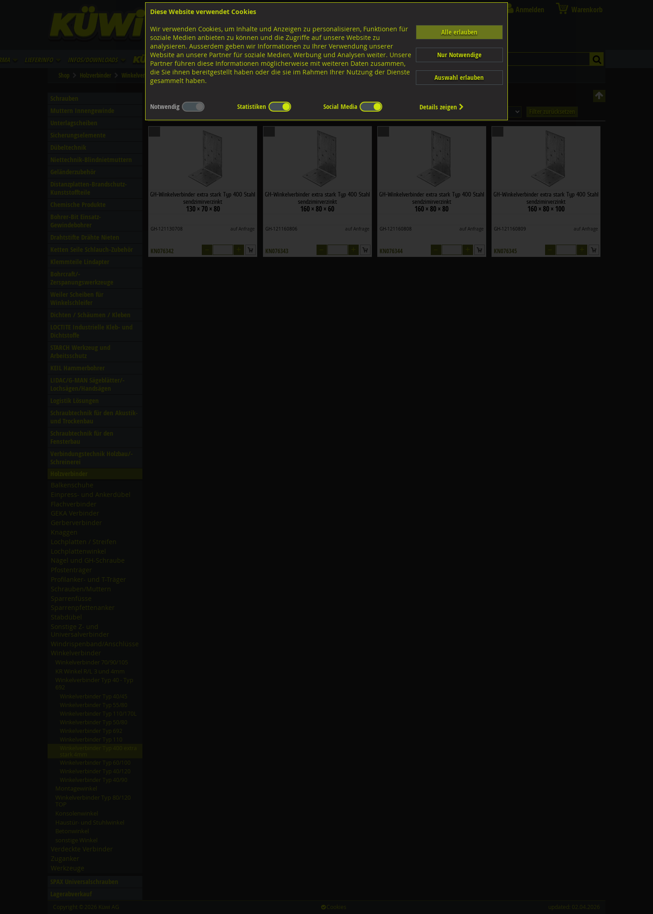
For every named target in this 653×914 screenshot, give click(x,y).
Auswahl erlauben (459, 77)
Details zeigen (441, 107)
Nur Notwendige (459, 54)
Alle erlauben (459, 32)
